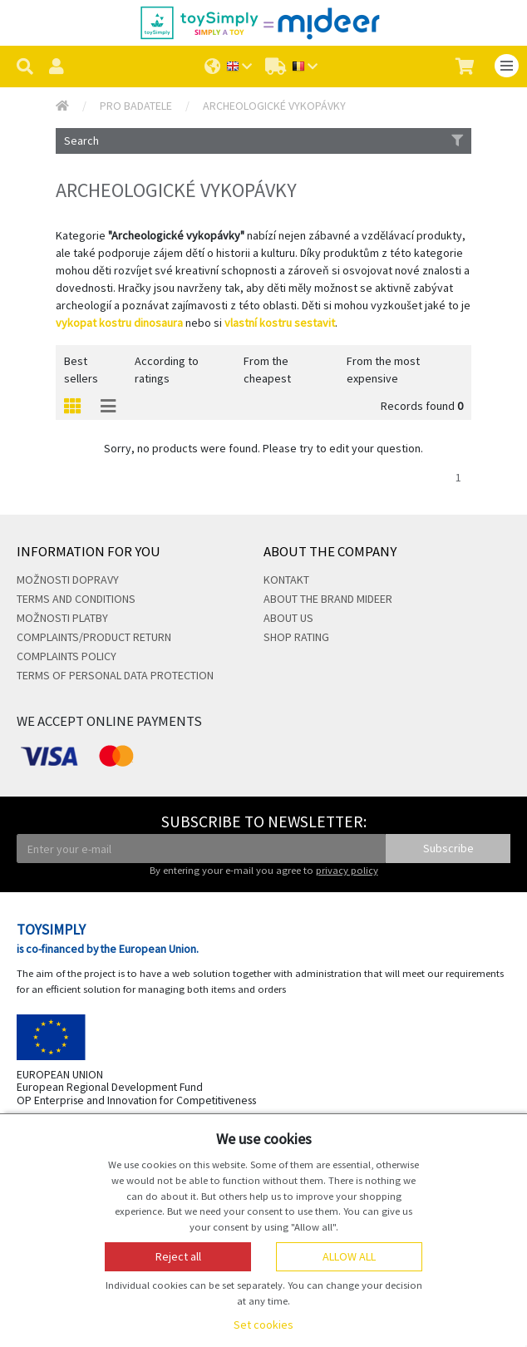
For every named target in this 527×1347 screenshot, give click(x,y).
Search (263, 140)
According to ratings (167, 369)
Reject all (178, 1256)
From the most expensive (383, 369)
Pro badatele (136, 105)
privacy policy (347, 870)
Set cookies (263, 1324)
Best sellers (81, 369)
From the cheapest (267, 369)
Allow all (349, 1256)
